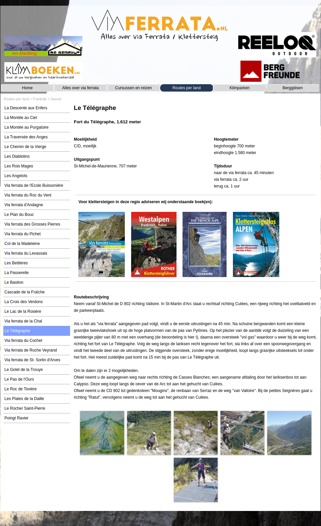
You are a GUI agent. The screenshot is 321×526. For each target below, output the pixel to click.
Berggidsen (293, 88)
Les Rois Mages (18, 166)
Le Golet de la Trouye (23, 369)
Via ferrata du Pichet (22, 234)
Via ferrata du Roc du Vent (27, 195)
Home (27, 88)
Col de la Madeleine (22, 243)
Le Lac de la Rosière (22, 311)
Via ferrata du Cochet (23, 340)
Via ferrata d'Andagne (23, 205)
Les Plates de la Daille (24, 398)
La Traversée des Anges (25, 137)
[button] (101, 432)
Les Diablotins (16, 156)
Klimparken (240, 88)
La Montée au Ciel (20, 117)
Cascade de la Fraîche (24, 292)
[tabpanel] (195, 118)
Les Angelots (15, 175)
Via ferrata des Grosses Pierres (32, 224)
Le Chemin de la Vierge (25, 146)
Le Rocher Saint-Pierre (24, 408)
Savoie (56, 99)
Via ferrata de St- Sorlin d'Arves (32, 360)
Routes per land (187, 88)
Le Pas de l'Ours (19, 379)
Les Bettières (16, 263)
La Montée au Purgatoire (26, 127)
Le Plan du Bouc (19, 214)
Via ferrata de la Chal (23, 321)
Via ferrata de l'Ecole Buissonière (33, 185)
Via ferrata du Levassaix (25, 253)
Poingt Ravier (16, 418)
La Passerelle (16, 272)
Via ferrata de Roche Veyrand (30, 350)
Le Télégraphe (17, 330)
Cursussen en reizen (133, 88)
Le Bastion (13, 282)
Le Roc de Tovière (20, 389)
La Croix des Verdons (23, 301)
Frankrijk (40, 99)
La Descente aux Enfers (25, 108)
